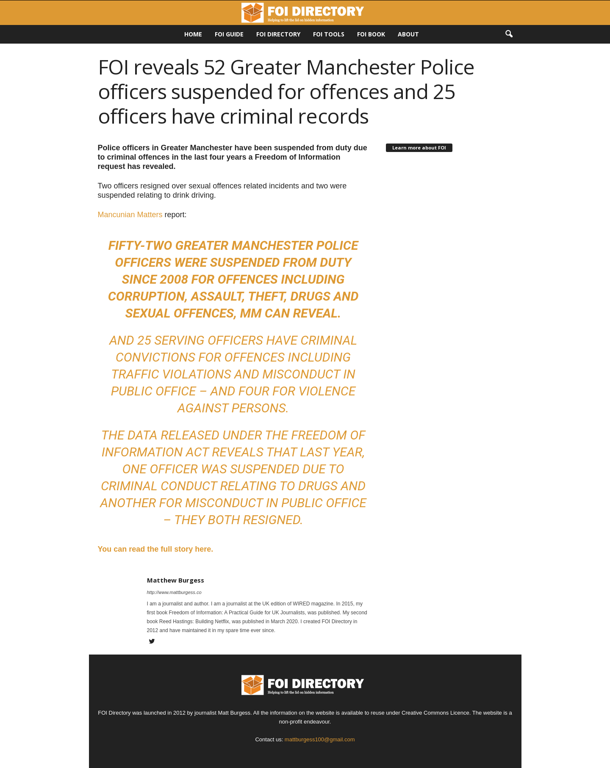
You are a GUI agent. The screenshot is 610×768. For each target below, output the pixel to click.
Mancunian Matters (130, 214)
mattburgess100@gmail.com (320, 739)
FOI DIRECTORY (278, 34)
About (408, 34)
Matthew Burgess (175, 580)
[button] (508, 34)
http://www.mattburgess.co (174, 592)
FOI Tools (328, 34)
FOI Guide (229, 34)
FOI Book (371, 34)
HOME (193, 34)
